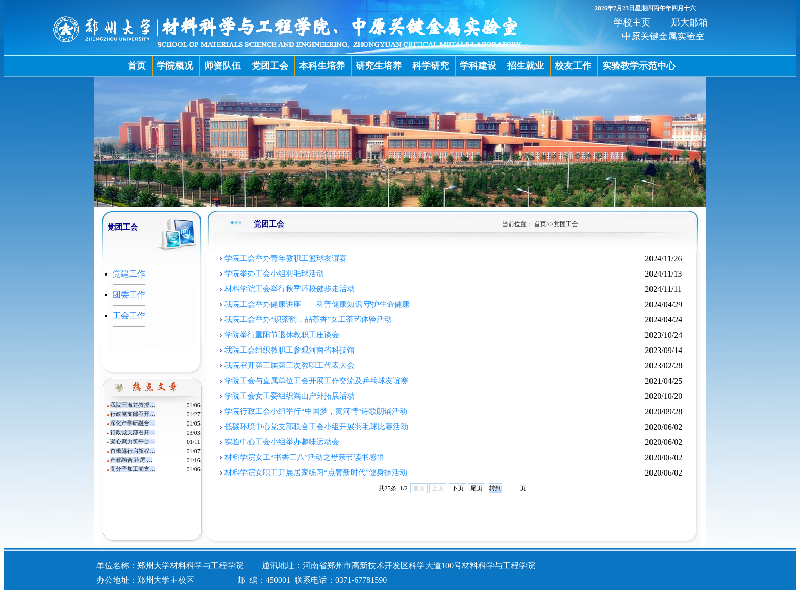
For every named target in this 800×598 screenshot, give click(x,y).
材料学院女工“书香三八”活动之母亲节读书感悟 (304, 457)
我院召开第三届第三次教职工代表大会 (289, 365)
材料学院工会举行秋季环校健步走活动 (289, 289)
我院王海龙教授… (132, 405)
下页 (458, 488)
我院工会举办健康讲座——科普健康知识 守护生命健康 (317, 304)
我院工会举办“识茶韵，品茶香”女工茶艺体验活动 (308, 319)
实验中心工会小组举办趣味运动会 (281, 442)
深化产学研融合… (132, 423)
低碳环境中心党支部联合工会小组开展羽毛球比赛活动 (316, 426)
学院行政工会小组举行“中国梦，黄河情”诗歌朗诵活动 (315, 411)
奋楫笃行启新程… (132, 451)
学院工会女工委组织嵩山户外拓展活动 (289, 396)
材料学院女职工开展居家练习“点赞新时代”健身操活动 (315, 472)
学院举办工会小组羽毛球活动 (274, 273)
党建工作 (129, 273)
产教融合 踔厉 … (131, 460)
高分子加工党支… (132, 469)
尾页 (476, 488)
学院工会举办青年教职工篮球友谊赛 (285, 258)
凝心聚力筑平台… (132, 441)
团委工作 (129, 294)
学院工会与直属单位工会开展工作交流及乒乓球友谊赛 (316, 381)
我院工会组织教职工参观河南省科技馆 (289, 350)
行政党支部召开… (132, 414)
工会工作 (129, 315)
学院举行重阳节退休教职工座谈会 (281, 335)
